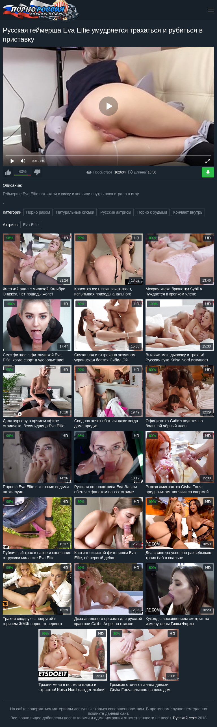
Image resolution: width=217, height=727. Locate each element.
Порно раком (38, 212)
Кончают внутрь (187, 212)
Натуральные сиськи (75, 212)
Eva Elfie (30, 224)
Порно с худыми (152, 212)
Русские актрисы (115, 212)
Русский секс (185, 718)
